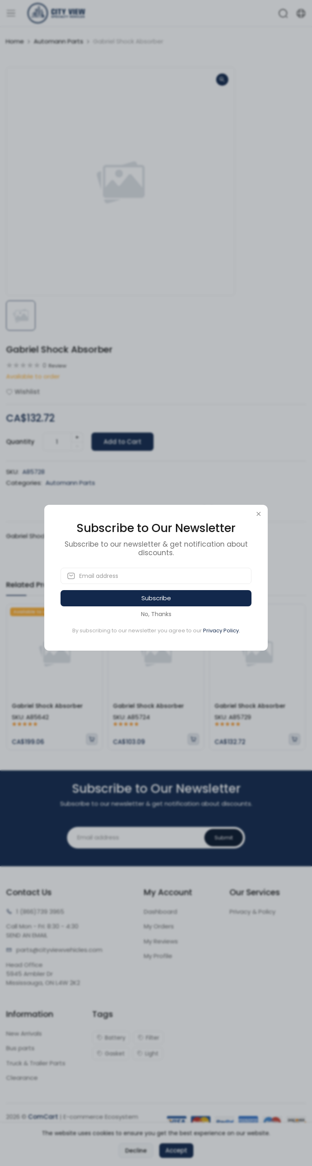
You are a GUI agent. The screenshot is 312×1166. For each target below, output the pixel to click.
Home (15, 41)
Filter (148, 1038)
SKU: (12, 471)
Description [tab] (120, 510)
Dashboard (160, 911)
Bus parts (20, 1048)
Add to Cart (122, 441)
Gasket (111, 1053)
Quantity (20, 441)
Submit (223, 838)
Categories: (24, 482)
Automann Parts (58, 41)
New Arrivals (24, 1033)
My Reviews (161, 941)
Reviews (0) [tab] (191, 510)
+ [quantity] (77, 437)
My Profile (158, 956)
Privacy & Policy (252, 911)
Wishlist (23, 391)
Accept (176, 1150)
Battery (111, 1038)
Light (147, 1053)
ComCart (43, 1116)
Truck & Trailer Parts (35, 1063)
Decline (136, 1151)
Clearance (22, 1077)
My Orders (159, 926)
